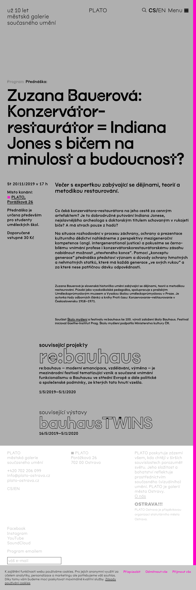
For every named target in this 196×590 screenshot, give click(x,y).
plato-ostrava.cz (23, 480)
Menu (178, 10)
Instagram (17, 533)
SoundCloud (19, 543)
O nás (140, 496)
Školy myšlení (77, 319)
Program (15, 82)
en (162, 10)
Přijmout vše (181, 571)
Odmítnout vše (156, 571)
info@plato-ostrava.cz (28, 475)
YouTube (15, 538)
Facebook (16, 528)
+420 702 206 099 (24, 471)
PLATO (98, 10)
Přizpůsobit (132, 571)
